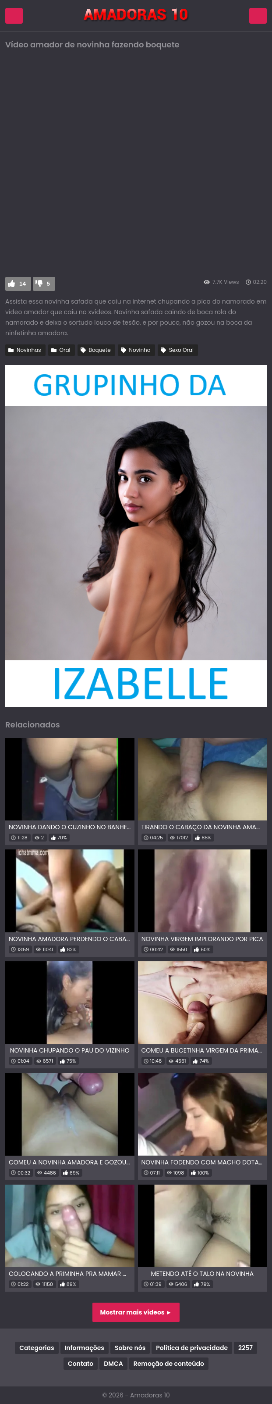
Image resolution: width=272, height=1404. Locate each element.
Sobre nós (130, 1347)
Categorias (36, 1347)
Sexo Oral (181, 350)
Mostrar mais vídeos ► (136, 1312)
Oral (65, 350)
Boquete (100, 350)
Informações (84, 1347)
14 (22, 283)
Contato (80, 1363)
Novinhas (29, 350)
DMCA (113, 1363)
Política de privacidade (192, 1347)
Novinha (140, 350)
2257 (245, 1347)
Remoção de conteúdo (169, 1363)
